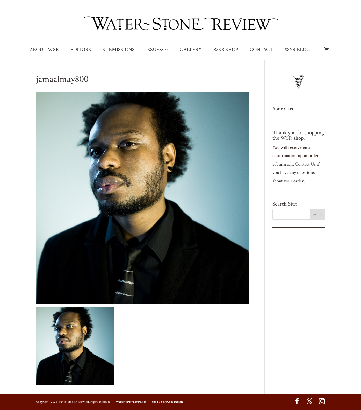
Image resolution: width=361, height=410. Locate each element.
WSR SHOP (225, 50)
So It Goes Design (172, 402)
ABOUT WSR (44, 50)
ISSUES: (154, 50)
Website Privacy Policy (131, 402)
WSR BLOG (297, 50)
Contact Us (305, 164)
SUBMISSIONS (119, 50)
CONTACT (261, 50)
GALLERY (191, 50)
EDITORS (80, 50)
